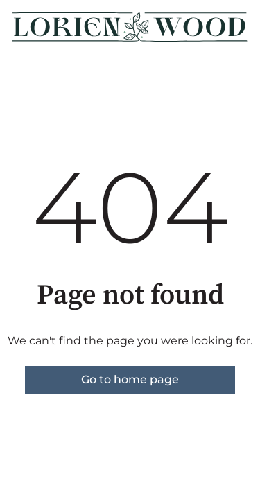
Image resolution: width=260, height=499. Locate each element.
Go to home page (130, 379)
